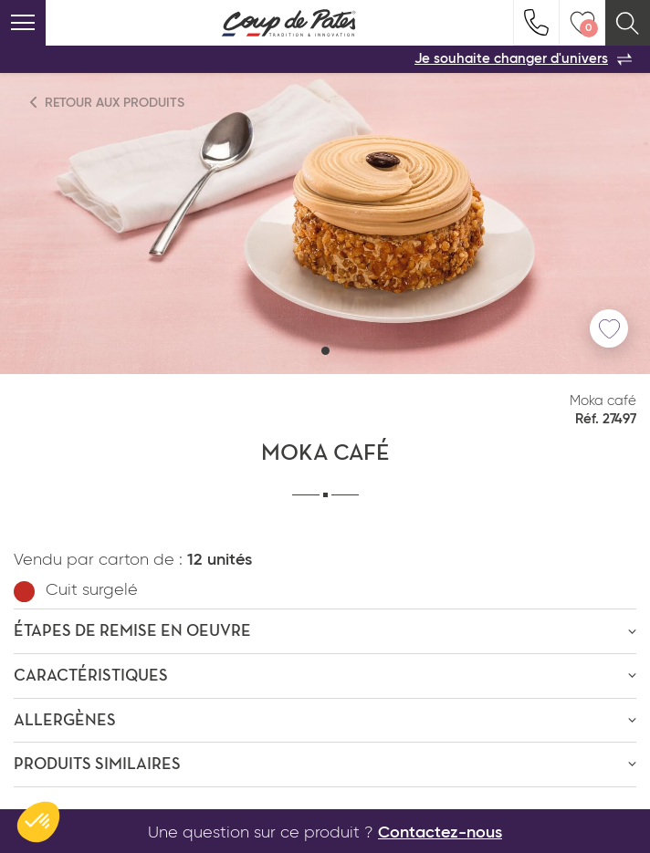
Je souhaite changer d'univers (523, 59)
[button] (325, 351)
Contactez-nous (440, 833)
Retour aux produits (107, 102)
